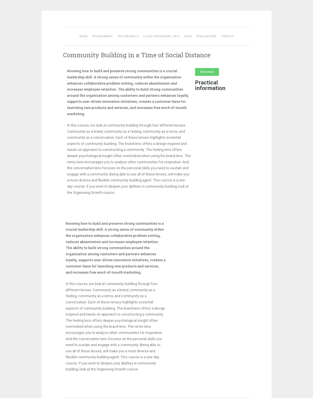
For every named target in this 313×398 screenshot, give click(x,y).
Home (83, 36)
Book (188, 36)
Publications (206, 36)
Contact (227, 36)
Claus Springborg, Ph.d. (161, 36)
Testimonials (128, 36)
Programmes (102, 36)
